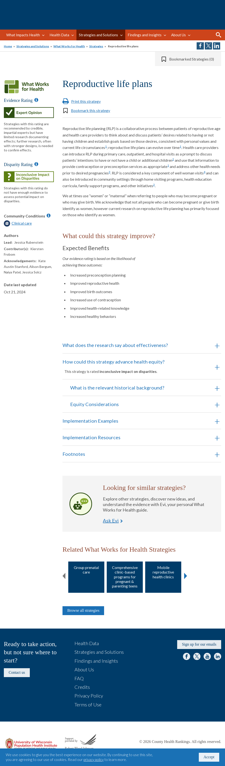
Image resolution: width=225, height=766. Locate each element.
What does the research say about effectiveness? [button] (115, 345)
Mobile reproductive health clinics (163, 572)
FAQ (79, 678)
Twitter (196, 656)
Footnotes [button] (73, 454)
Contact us (17, 672)
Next (186, 575)
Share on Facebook (200, 45)
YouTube (207, 656)
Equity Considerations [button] (94, 404)
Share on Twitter (208, 45)
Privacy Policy (89, 695)
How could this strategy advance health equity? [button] (135, 366)
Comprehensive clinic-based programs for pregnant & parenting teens (125, 576)
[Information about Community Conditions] (48, 215)
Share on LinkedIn (216, 45)
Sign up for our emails (199, 644)
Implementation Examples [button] (90, 421)
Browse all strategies (83, 610)
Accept (209, 757)
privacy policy (93, 759)
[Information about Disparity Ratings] (36, 164)
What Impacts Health (23, 35)
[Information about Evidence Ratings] (36, 100)
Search (218, 34)
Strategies (96, 46)
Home (8, 46)
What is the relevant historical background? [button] (117, 387)
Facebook (186, 656)
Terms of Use (88, 704)
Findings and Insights (145, 35)
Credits (82, 687)
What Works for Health (69, 46)
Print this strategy (86, 101)
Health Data (59, 35)
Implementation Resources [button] (91, 437)
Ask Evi (80, 504)
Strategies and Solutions (98, 35)
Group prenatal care (86, 569)
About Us (178, 35)
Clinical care (22, 223)
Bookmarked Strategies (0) (191, 59)
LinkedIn (217, 656)
